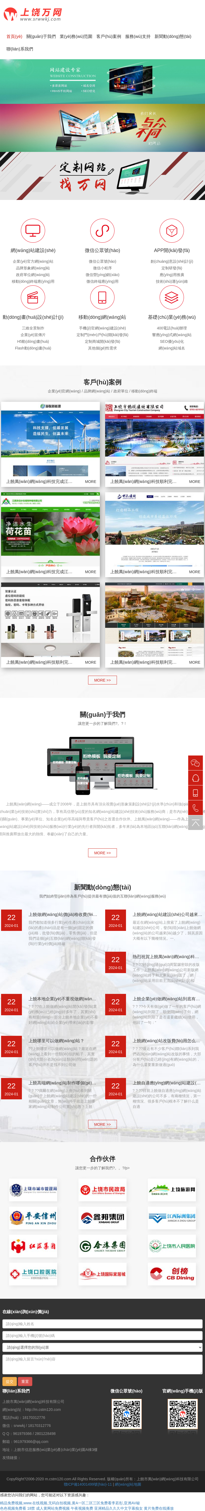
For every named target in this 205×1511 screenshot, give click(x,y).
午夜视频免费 (82, 1508)
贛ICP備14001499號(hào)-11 (88, 1484)
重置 (25, 1381)
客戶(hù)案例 (108, 36)
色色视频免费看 (13, 1508)
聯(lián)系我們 (19, 49)
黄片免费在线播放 (159, 1508)
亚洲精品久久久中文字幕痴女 (118, 1508)
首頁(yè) (14, 36)
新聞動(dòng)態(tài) (173, 36)
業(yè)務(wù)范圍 (76, 36)
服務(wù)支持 (138, 36)
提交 (9, 1381)
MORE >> (102, 680)
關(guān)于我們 (41, 36)
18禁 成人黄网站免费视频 (48, 1508)
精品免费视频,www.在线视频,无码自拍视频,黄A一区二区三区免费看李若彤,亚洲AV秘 (70, 1503)
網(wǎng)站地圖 (128, 1484)
